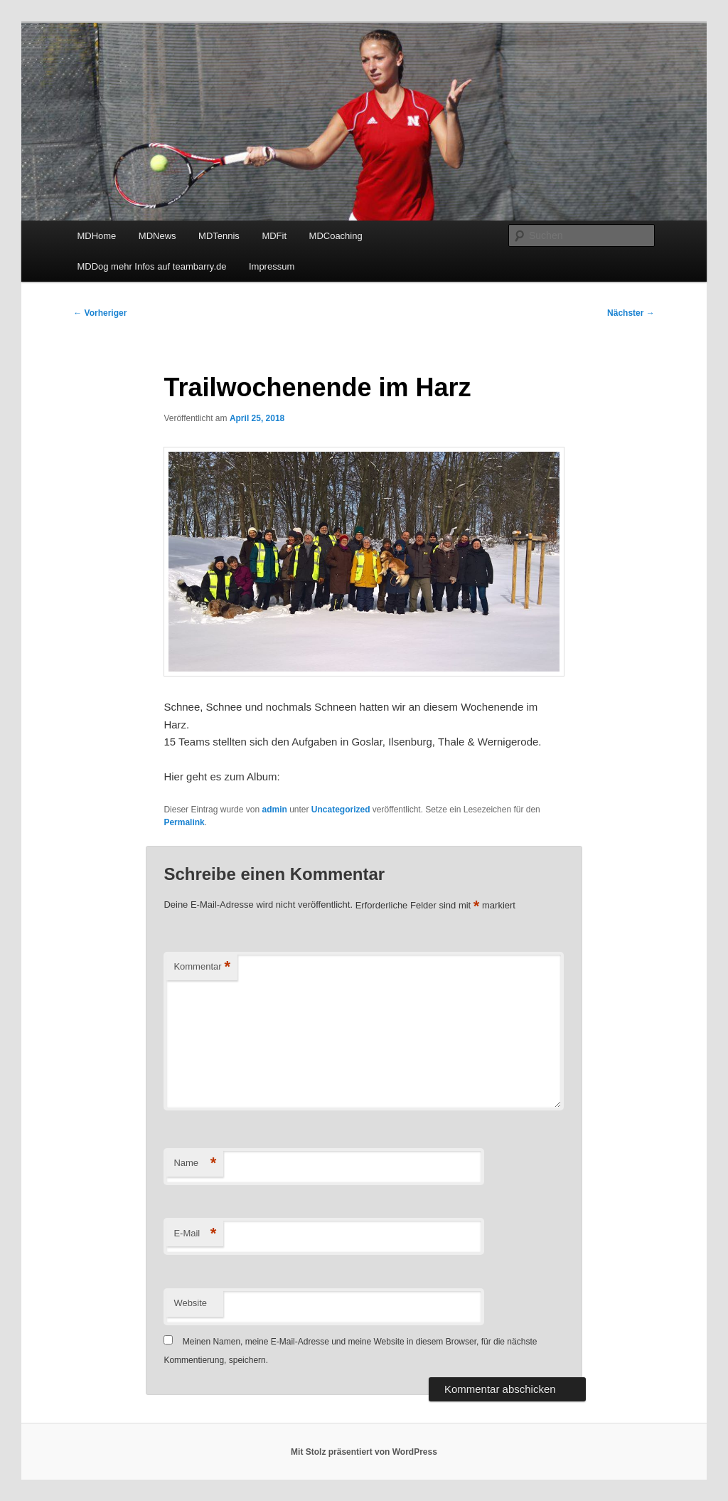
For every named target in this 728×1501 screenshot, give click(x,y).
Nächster (631, 313)
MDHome (96, 235)
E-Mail (194, 1234)
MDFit (274, 235)
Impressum (271, 266)
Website (190, 1303)
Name (194, 1163)
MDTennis (219, 235)
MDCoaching (336, 235)
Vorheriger (100, 313)
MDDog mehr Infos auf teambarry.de (151, 266)
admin (274, 810)
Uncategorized (340, 810)
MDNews (157, 235)
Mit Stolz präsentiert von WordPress (364, 1452)
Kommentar (201, 967)
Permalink (184, 822)
